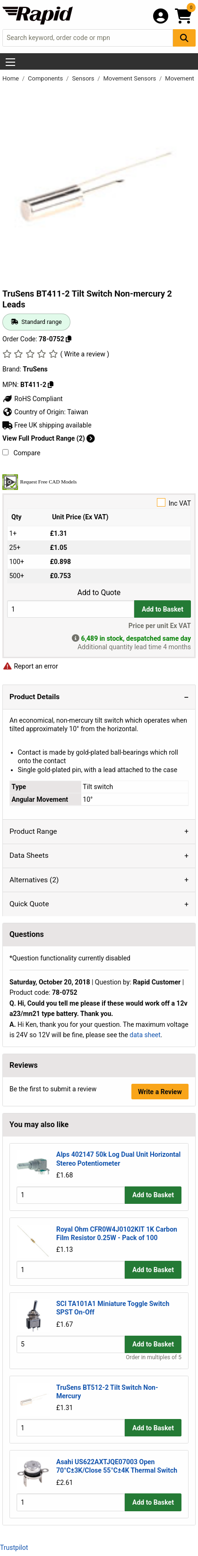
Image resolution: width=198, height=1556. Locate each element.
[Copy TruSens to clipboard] (50, 384)
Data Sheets (29, 855)
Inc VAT (99, 502)
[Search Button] (184, 38)
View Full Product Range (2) (48, 438)
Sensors (83, 78)
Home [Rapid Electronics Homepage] (11, 78)
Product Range (33, 831)
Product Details (34, 697)
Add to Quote (99, 593)
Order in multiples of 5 (153, 1357)
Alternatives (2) (34, 880)
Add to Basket (162, 609)
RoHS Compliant (32, 399)
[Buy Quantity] (70, 609)
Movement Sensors (130, 78)
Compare (21, 453)
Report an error (30, 666)
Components (46, 78)
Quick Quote (29, 904)
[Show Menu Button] (10, 62)
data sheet (145, 1035)
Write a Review (160, 1092)
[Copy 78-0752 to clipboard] (68, 339)
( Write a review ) (84, 354)
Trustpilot (14, 1547)
